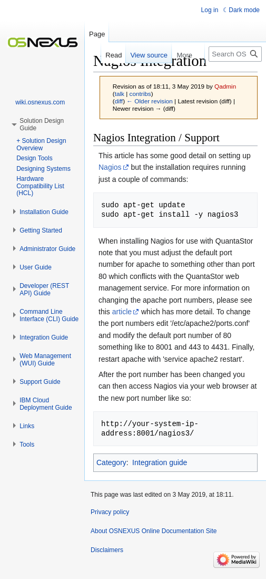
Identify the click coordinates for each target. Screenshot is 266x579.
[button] (43, 212)
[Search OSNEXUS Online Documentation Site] (235, 54)
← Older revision (149, 101)
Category (111, 462)
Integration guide (159, 462)
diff (119, 101)
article (122, 311)
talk (119, 93)
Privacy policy (110, 512)
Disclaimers (107, 550)
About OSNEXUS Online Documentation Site (153, 531)
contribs (140, 93)
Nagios (110, 167)
